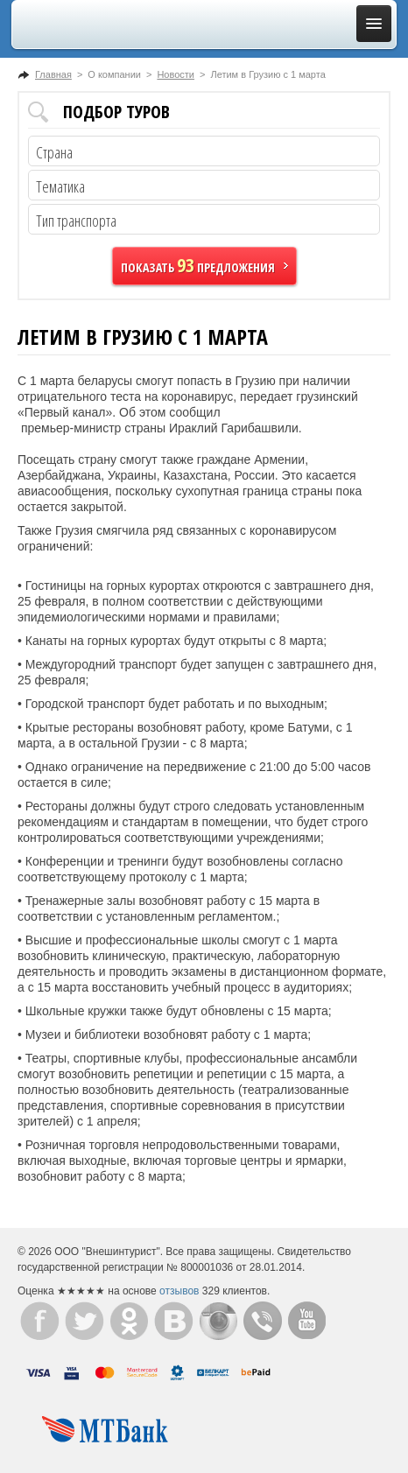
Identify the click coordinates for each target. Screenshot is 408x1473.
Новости (175, 74)
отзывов (179, 1291)
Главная (53, 74)
